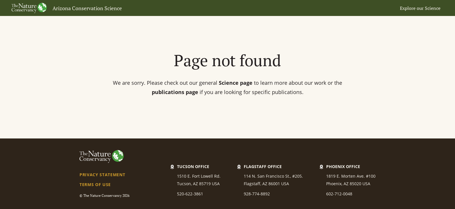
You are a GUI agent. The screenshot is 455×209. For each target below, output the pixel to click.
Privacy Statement (102, 174)
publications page (175, 92)
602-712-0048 (339, 194)
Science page (235, 82)
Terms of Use (95, 184)
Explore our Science (420, 8)
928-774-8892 (257, 194)
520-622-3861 (190, 194)
